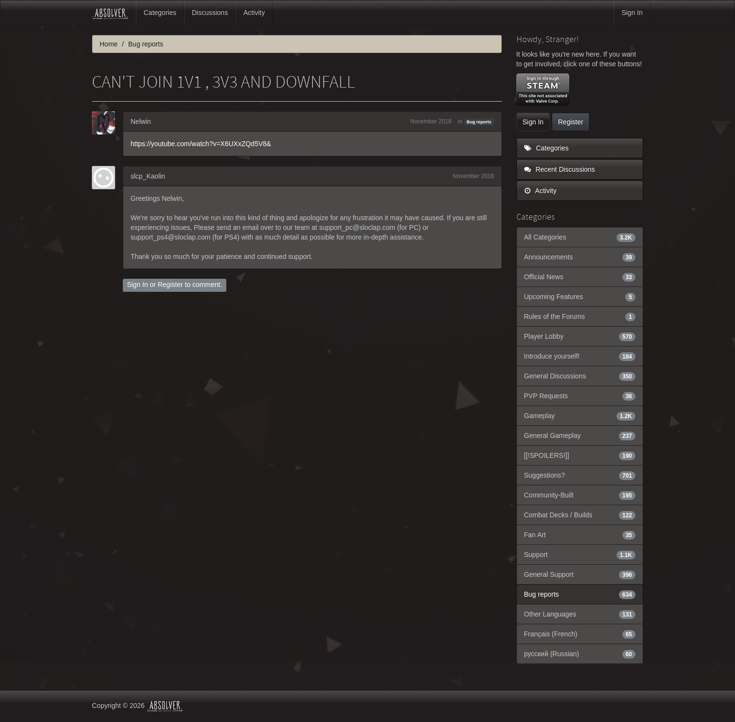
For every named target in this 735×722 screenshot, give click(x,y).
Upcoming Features (580, 296)
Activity (254, 12)
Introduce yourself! (580, 356)
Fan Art (580, 535)
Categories (160, 12)
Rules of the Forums (580, 316)
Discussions (210, 12)
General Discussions (580, 376)
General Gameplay (580, 435)
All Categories (580, 237)
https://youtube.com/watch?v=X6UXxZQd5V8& (201, 144)
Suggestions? (580, 475)
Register (170, 284)
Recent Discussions (559, 169)
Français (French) (580, 634)
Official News (580, 277)
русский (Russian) (580, 654)
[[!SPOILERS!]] (580, 455)
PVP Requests (580, 396)
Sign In (632, 12)
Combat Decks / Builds (580, 515)
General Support (580, 574)
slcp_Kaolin (148, 176)
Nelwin (141, 121)
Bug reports (479, 122)
